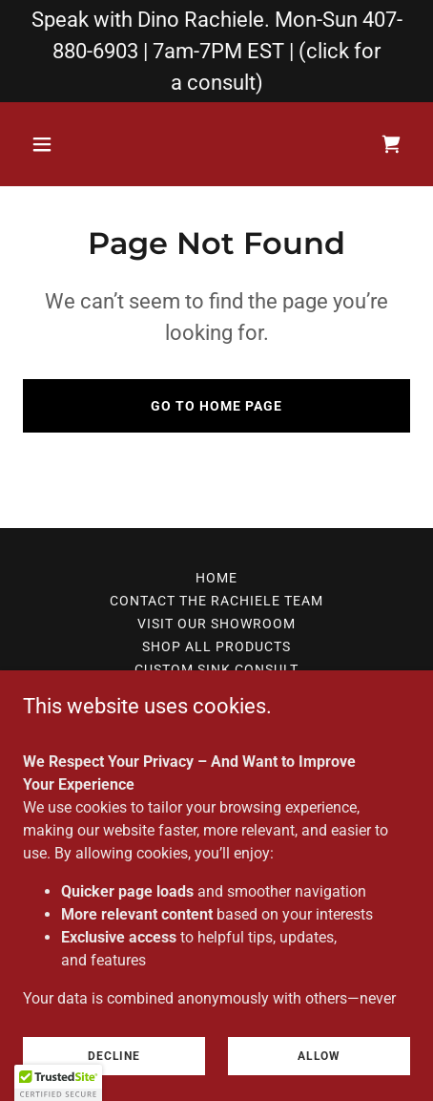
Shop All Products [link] (216, 646)
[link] (391, 144)
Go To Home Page (216, 405)
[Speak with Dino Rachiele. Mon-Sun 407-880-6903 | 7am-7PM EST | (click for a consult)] (216, 51)
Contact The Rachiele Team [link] (216, 600)
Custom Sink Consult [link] (216, 669)
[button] (52, 144)
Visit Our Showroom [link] (216, 623)
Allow (319, 1055)
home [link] (216, 577)
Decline (114, 1055)
